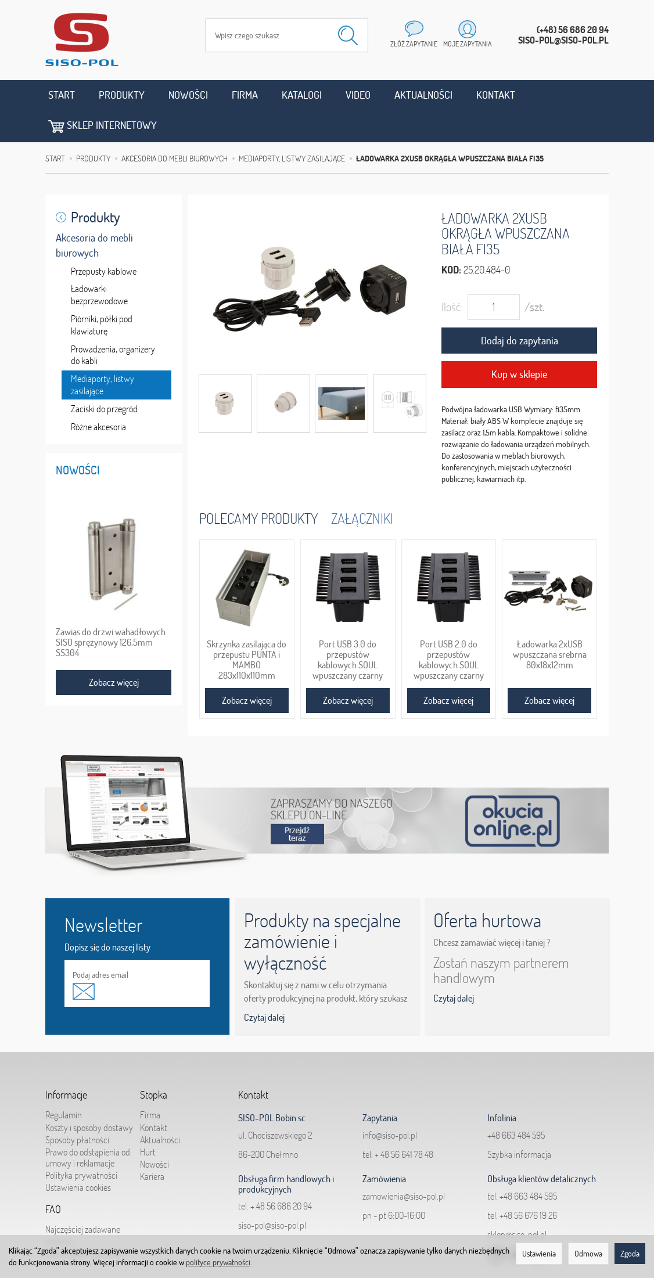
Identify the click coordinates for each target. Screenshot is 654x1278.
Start (61, 95)
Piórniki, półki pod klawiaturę (101, 293)
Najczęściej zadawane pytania (82, 1201)
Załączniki (362, 486)
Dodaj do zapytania (519, 308)
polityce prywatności (218, 1262)
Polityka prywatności (81, 1142)
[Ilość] (494, 275)
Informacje (66, 1062)
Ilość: (452, 275)
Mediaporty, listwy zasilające (102, 353)
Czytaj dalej (264, 985)
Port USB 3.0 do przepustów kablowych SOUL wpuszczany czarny (347, 628)
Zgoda (629, 1253)
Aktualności (423, 95)
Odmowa (588, 1253)
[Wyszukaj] (348, 35)
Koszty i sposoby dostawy (89, 1094)
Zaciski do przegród (104, 377)
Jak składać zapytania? (85, 1219)
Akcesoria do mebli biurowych (94, 213)
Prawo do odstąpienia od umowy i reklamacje (87, 1124)
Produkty (122, 95)
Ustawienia (539, 1253)
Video (358, 95)
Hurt (148, 1119)
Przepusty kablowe (103, 239)
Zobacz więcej (247, 669)
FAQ (53, 1177)
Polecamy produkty (258, 486)
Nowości (188, 95)
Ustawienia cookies (78, 1154)
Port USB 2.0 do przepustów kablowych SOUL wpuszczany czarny (449, 628)
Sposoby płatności (77, 1106)
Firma (245, 95)
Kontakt (495, 95)
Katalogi (302, 95)
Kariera (152, 1143)
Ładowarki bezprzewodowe (99, 263)
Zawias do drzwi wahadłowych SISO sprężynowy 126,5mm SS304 (111, 611)
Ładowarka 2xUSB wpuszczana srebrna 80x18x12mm (550, 623)
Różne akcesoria (98, 395)
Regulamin (63, 1082)
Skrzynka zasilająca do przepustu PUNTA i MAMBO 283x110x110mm (246, 628)
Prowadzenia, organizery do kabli (113, 323)
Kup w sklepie (519, 343)
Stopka (153, 1062)
